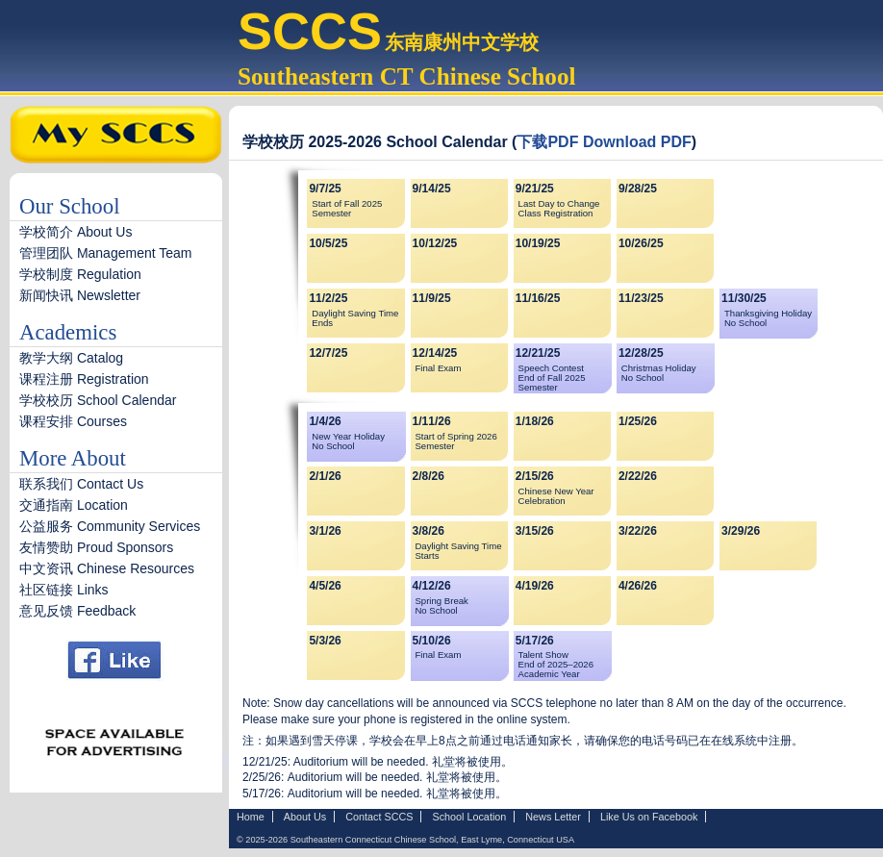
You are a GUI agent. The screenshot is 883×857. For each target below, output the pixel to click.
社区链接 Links (64, 589)
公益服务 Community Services (109, 526)
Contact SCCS (379, 816)
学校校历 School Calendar (97, 400)
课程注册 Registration (84, 379)
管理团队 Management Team (105, 253)
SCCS (310, 31)
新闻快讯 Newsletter (79, 295)
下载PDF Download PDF (604, 142)
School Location (469, 816)
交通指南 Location (73, 505)
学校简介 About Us (75, 231)
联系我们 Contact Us (81, 484)
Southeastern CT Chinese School (407, 76)
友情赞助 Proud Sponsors (96, 547)
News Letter (553, 816)
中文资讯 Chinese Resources (106, 568)
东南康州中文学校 (462, 42)
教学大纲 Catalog (78, 357)
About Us (305, 816)
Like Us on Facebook (648, 816)
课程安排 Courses (73, 421)
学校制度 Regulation (80, 274)
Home (251, 816)
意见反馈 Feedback (77, 610)
